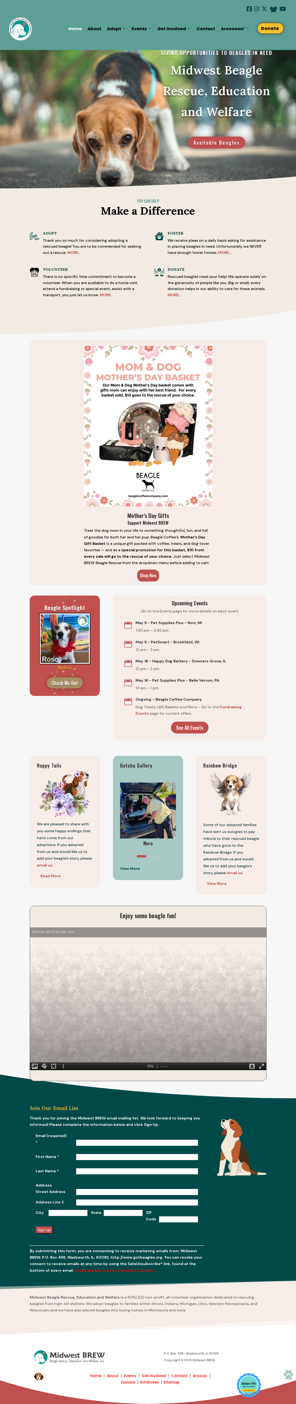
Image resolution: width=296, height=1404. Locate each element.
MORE (223, 252)
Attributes (149, 1382)
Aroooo (200, 1376)
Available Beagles (217, 142)
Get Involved (174, 29)
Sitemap (171, 1382)
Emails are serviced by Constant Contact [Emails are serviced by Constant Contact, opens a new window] (114, 1270)
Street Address (50, 1191)
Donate (272, 28)
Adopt (116, 29)
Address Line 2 (50, 1202)
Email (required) (51, 1139)
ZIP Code (151, 1216)
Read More (50, 875)
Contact (206, 29)
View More (217, 883)
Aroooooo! (235, 29)
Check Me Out (65, 682)
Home (75, 29)
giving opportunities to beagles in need (216, 52)
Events (142, 29)
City (40, 1212)
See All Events (189, 727)
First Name (47, 1156)
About (94, 29)
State (96, 1212)
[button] (169, 815)
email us (235, 872)
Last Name (47, 1170)
